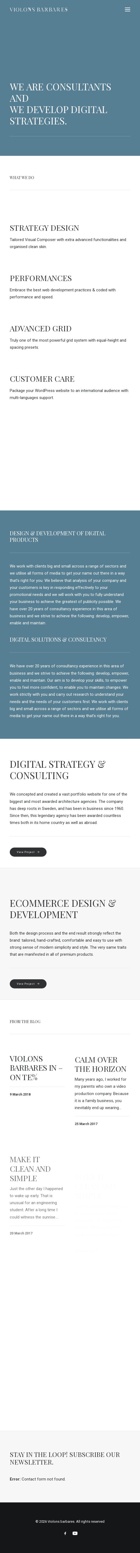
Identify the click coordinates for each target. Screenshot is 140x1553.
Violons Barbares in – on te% (36, 1073)
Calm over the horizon (100, 1082)
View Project (28, 851)
